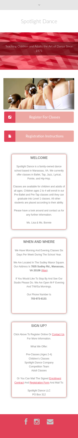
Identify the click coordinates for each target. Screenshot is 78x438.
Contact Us (58, 334)
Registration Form (39, 382)
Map (44, 270)
